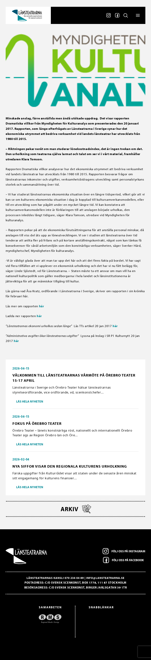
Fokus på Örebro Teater (37, 423)
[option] (35, 618)
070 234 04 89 (74, 578)
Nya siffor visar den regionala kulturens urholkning (69, 466)
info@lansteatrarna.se (105, 578)
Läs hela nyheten (29, 401)
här (41, 306)
